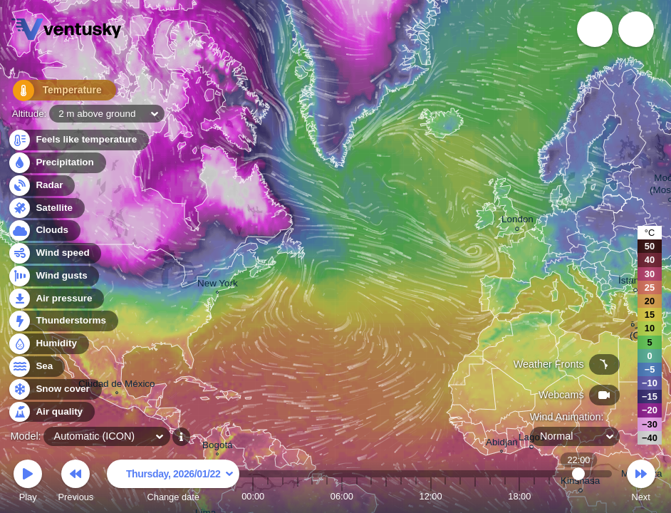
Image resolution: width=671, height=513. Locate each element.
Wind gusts (53, 276)
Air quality (51, 412)
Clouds (43, 230)
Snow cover (54, 389)
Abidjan (502, 444)
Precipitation (56, 162)
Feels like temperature (78, 140)
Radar (41, 185)
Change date (173, 482)
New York (217, 285)
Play (28, 482)
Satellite (46, 208)
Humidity (48, 343)
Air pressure (56, 299)
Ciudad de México (116, 385)
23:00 (593, 496)
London (517, 221)
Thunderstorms (62, 321)
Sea (36, 366)
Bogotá (217, 447)
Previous (75, 482)
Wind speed (54, 253)
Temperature (56, 92)
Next (641, 482)
